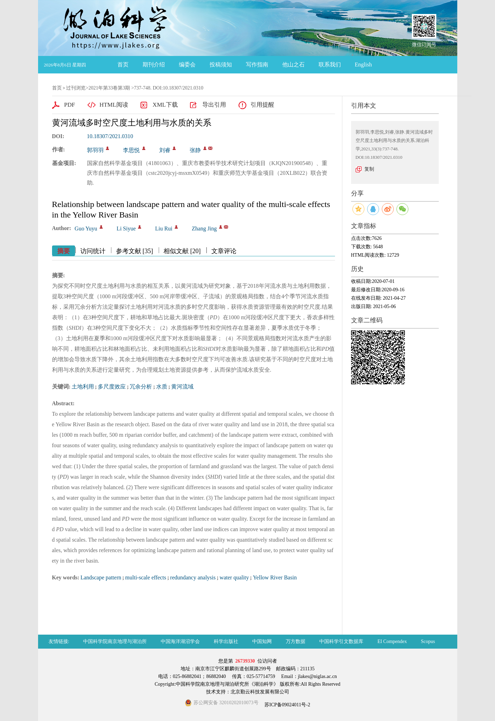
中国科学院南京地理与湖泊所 (115, 641)
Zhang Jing (204, 228)
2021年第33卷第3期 (109, 88)
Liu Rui (163, 228)
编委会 (187, 64)
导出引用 (214, 104)
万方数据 (295, 641)
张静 (195, 150)
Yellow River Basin (275, 577)
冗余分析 (141, 387)
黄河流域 (182, 387)
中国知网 (262, 641)
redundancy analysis (193, 577)
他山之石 (293, 64)
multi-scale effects (145, 577)
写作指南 (257, 64)
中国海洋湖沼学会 (180, 641)
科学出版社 (226, 641)
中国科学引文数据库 (341, 641)
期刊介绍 (154, 64)
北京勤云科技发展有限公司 (260, 691)
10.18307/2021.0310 (110, 136)
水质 (161, 387)
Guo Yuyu (86, 228)
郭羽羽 (95, 150)
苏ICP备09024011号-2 (286, 704)
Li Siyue (126, 228)
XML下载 (165, 104)
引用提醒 (262, 104)
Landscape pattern (100, 577)
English (363, 64)
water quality (234, 577)
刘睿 (164, 150)
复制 (369, 169)
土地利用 (83, 387)
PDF (69, 104)
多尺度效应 (112, 387)
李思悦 (131, 150)
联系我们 (330, 64)
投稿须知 (221, 64)
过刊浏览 (76, 88)
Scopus (428, 641)
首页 (123, 64)
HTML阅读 (114, 104)
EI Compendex (392, 641)
